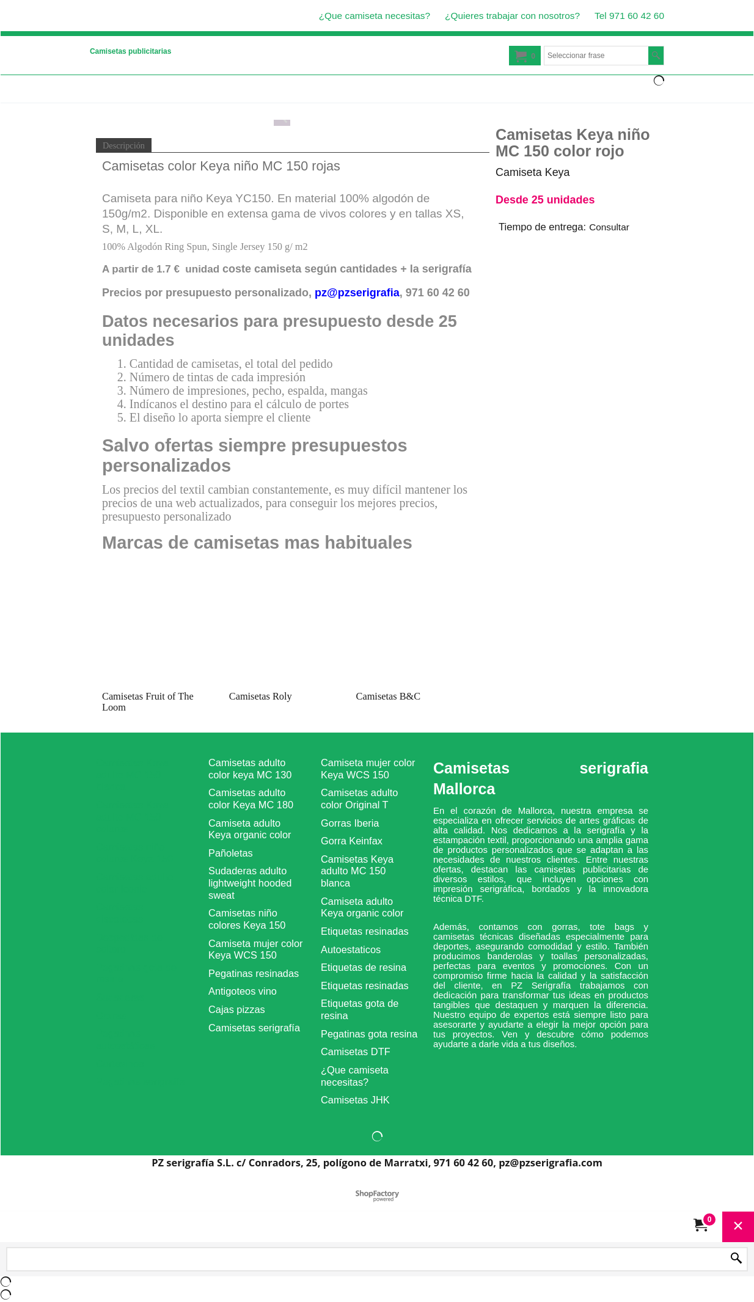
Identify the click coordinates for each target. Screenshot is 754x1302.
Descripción (124, 145)
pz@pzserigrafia (357, 293)
